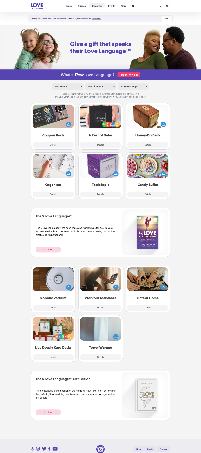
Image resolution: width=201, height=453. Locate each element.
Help (138, 449)
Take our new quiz (128, 74)
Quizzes (82, 6)
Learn (69, 6)
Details (53, 145)
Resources (97, 6)
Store (123, 6)
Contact (163, 449)
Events (111, 6)
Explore (48, 249)
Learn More (96, 18)
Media (150, 449)
